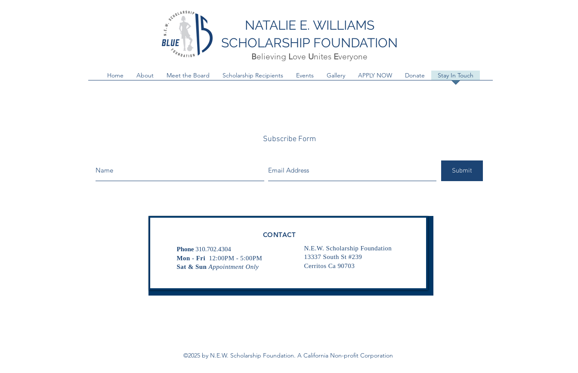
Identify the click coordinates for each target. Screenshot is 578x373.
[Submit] (462, 170)
